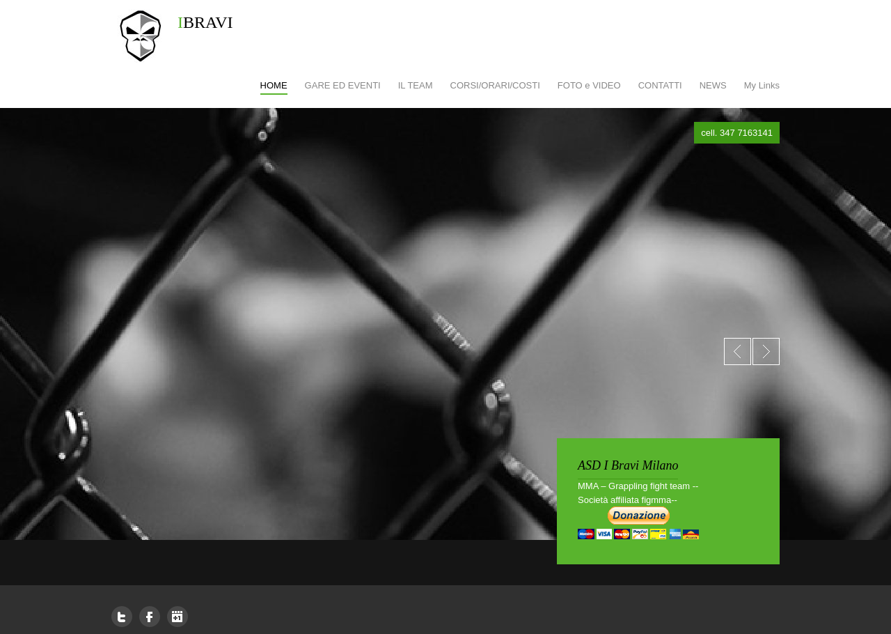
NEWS (713, 85)
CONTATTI (660, 85)
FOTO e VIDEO (589, 85)
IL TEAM (415, 85)
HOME (273, 85)
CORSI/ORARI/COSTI (495, 85)
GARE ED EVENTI (343, 85)
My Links (762, 85)
